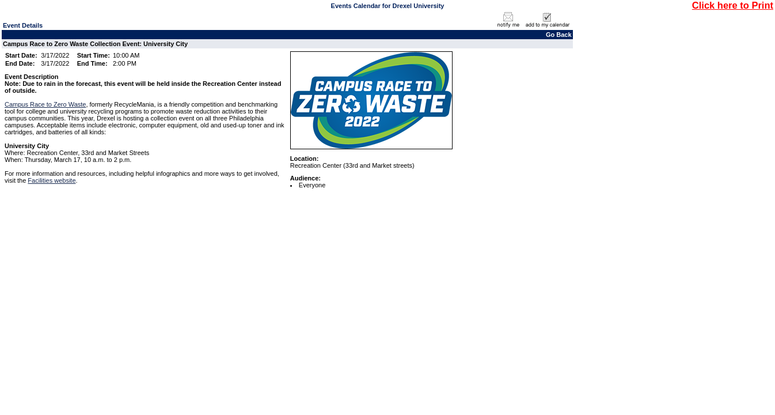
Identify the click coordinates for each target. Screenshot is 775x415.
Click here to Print (732, 5)
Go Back (559, 34)
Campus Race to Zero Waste (45, 104)
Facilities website (51, 180)
